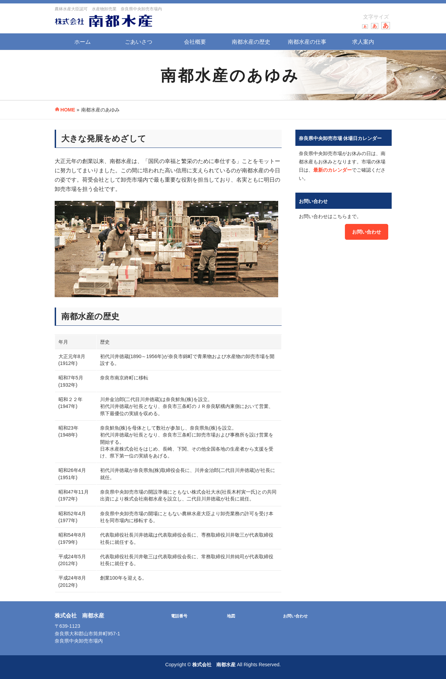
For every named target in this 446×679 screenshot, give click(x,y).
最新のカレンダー (332, 170)
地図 (231, 616)
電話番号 (179, 616)
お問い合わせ (366, 232)
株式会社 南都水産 (214, 664)
